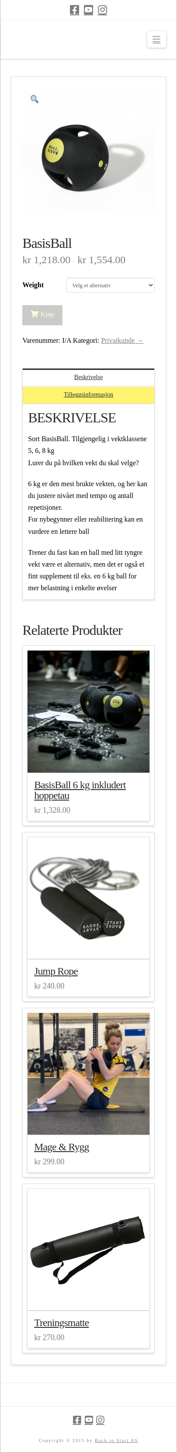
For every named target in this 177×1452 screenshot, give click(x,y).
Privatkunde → (122, 340)
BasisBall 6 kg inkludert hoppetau (80, 790)
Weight (33, 285)
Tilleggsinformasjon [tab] (88, 394)
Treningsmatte (61, 1322)
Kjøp (47, 314)
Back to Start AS (116, 1440)
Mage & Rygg (61, 1147)
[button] (156, 39)
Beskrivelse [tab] (88, 377)
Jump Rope (56, 971)
